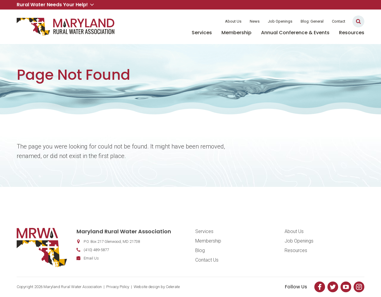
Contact (338, 21)
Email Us (91, 258)
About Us (233, 21)
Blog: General (312, 21)
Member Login (201, 21)
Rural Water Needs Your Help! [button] (55, 4)
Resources (351, 32)
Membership (236, 32)
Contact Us (206, 260)
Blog (200, 250)
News (255, 21)
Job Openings (280, 21)
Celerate (173, 287)
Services (202, 32)
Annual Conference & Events (295, 32)
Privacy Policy (117, 287)
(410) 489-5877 (96, 250)
